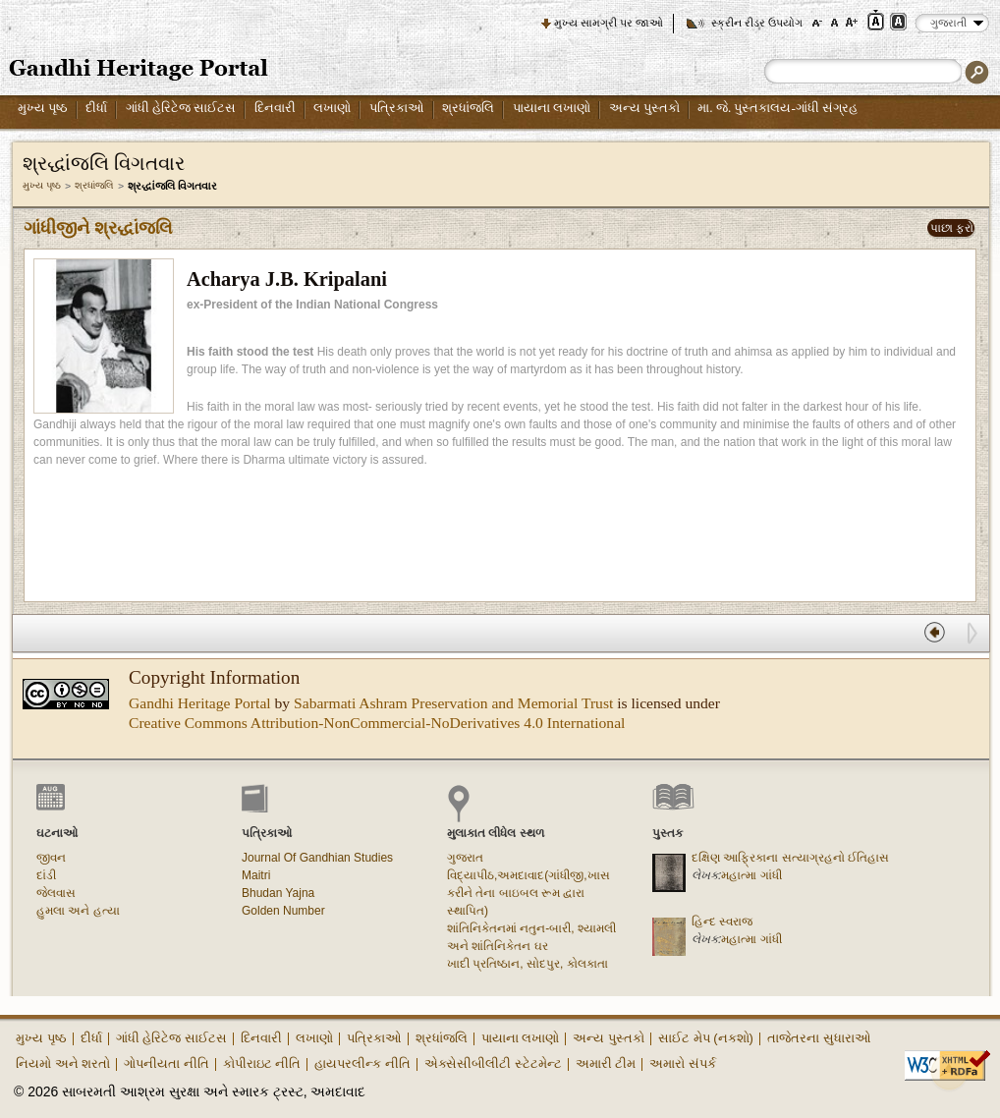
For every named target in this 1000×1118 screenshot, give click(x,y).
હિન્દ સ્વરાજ (722, 921)
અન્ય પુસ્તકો (644, 107)
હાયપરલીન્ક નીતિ (362, 1063)
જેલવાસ (56, 893)
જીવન (51, 858)
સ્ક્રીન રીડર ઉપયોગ (757, 22)
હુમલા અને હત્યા (78, 911)
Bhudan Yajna (278, 893)
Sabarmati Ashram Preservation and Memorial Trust (453, 703)
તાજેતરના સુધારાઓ (819, 1038)
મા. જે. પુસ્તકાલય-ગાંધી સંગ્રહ (777, 107)
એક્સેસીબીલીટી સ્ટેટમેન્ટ (493, 1063)
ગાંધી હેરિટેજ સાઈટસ (181, 107)
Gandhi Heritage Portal (200, 703)
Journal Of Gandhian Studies (317, 858)
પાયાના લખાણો (551, 107)
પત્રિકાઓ (396, 107)
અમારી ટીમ (606, 1063)
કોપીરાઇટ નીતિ (262, 1063)
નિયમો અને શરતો (63, 1063)
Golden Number (283, 911)
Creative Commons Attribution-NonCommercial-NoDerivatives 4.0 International (377, 722)
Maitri (256, 875)
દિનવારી (275, 107)
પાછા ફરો (951, 228)
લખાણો (332, 107)
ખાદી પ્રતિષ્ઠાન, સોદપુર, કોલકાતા (527, 964)
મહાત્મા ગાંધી (751, 875)
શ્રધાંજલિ (468, 107)
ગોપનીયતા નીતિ (166, 1063)
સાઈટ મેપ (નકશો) (705, 1038)
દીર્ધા (96, 107)
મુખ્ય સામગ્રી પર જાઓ (608, 22)
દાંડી (46, 875)
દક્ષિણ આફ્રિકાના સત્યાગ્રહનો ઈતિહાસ (790, 858)
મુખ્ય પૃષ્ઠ (43, 107)
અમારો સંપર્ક (682, 1063)
